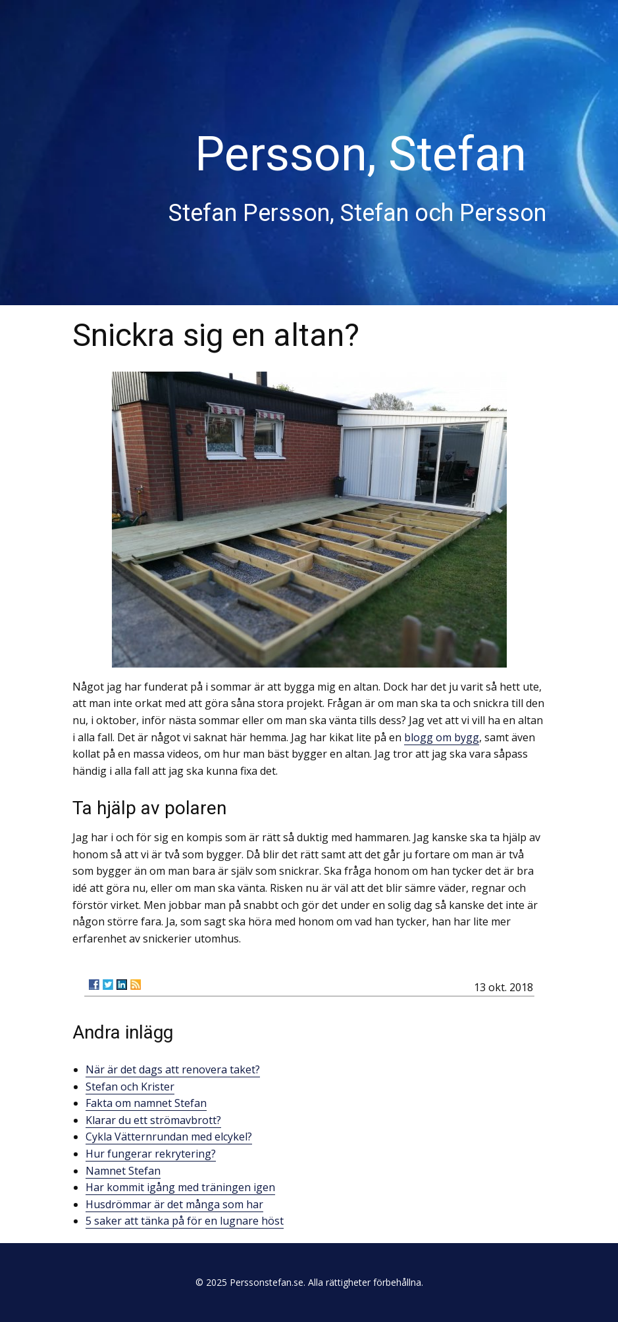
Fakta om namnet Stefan (146, 1103)
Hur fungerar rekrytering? (151, 1153)
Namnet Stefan (123, 1170)
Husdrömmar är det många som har (174, 1204)
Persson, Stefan (361, 154)
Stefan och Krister (130, 1086)
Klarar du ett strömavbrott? (153, 1120)
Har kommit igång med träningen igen (180, 1187)
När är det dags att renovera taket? (173, 1069)
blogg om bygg (441, 737)
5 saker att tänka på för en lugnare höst (185, 1220)
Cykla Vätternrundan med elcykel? (169, 1136)
